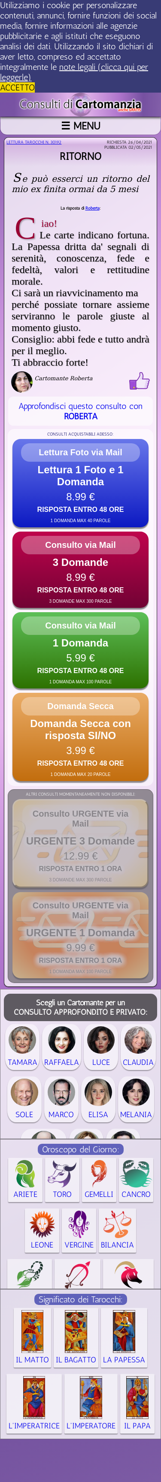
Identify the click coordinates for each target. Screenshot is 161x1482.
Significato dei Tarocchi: (81, 1299)
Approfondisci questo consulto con (80, 411)
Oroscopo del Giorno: (80, 1149)
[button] (80, 483)
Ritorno (80, 156)
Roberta (92, 208)
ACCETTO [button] (17, 87)
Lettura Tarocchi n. (33, 142)
